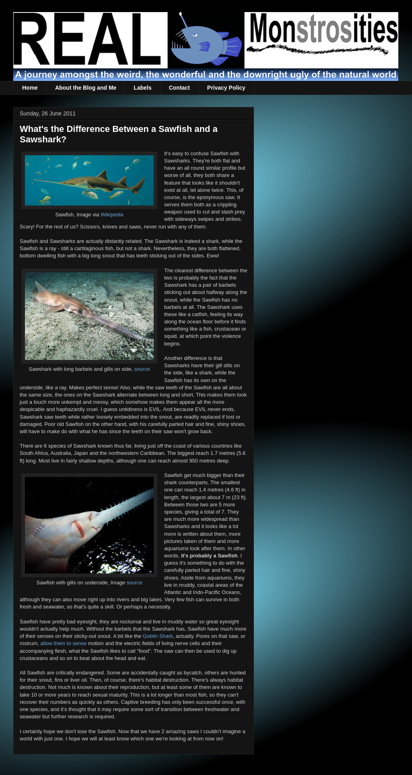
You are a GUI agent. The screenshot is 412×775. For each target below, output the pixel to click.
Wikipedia (112, 215)
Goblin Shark (158, 636)
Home (30, 87)
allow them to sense (63, 643)
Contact (179, 87)
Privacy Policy (226, 87)
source (142, 369)
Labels (142, 87)
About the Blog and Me (85, 87)
